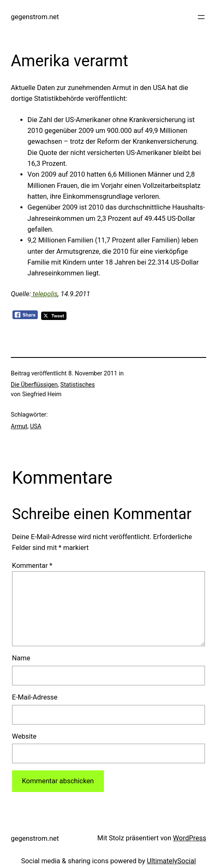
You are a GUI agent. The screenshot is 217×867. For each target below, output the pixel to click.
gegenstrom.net (35, 17)
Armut (19, 426)
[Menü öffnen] (201, 17)
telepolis (44, 294)
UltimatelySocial (171, 861)
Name (21, 658)
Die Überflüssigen (34, 384)
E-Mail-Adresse (35, 697)
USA (35, 426)
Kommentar (32, 566)
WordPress (189, 838)
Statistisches (77, 384)
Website (24, 736)
